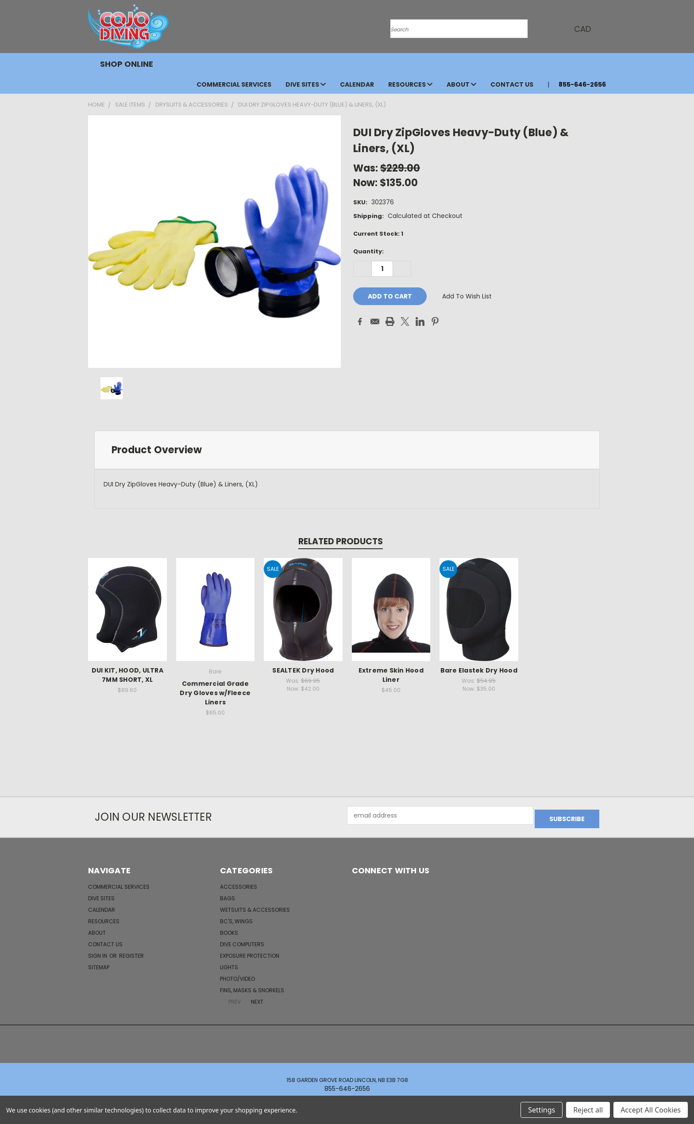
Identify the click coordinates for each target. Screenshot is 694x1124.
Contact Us (511, 84)
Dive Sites (305, 84)
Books (229, 929)
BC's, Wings (236, 917)
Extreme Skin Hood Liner (391, 675)
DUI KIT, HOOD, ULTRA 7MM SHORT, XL (127, 675)
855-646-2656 (582, 84)
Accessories (238, 883)
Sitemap (98, 963)
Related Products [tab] (340, 541)
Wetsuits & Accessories (255, 906)
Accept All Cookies (651, 1110)
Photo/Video (237, 975)
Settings (541, 1110)
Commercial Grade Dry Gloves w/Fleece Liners (215, 693)
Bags (227, 894)
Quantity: (368, 251)
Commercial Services (234, 84)
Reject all (588, 1110)
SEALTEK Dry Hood (303, 670)
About (461, 84)
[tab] (347, 450)
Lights (229, 963)
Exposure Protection (249, 952)
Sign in (98, 952)
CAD (582, 28)
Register (131, 952)
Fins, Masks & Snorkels (252, 986)
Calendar (357, 84)
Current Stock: (378, 233)
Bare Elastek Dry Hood (478, 670)
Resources (410, 84)
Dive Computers (242, 940)
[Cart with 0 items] (603, 28)
